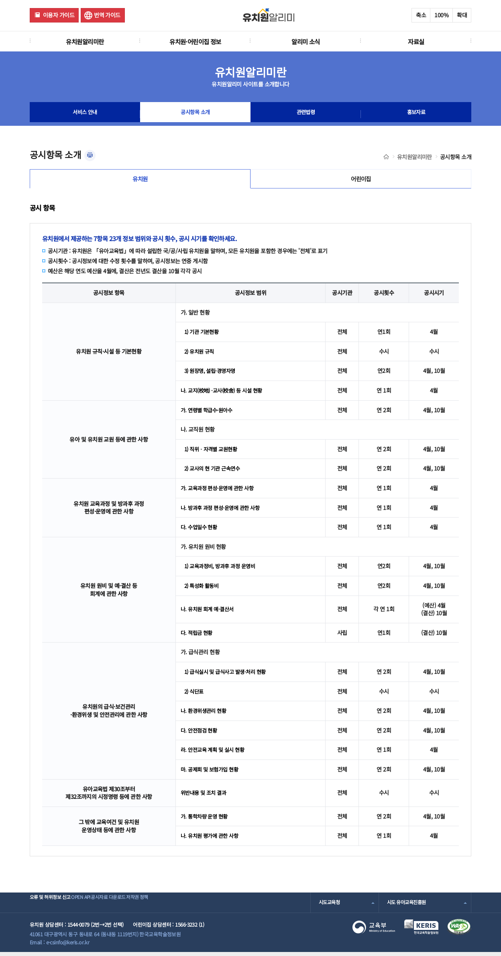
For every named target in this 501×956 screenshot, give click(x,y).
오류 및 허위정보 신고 (52, 906)
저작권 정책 (177, 906)
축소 (421, 15)
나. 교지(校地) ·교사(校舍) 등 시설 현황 (225, 394)
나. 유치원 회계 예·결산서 (209, 613)
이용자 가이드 (58, 15)
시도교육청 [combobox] (330, 906)
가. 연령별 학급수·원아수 (208, 413)
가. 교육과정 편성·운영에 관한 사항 (220, 491)
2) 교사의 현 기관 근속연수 (214, 472)
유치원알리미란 (85, 41)
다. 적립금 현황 (198, 636)
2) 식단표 (195, 695)
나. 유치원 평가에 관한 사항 (211, 839)
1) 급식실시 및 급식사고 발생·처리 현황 (228, 675)
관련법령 (306, 114)
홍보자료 (416, 114)
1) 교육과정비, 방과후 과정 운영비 (222, 570)
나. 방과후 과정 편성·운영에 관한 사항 (223, 511)
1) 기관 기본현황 (203, 336)
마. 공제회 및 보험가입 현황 (211, 773)
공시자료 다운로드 (135, 906)
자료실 (416, 41)
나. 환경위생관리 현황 (205, 714)
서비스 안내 (85, 114)
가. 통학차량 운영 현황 (206, 820)
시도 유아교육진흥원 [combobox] (408, 906)
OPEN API (95, 906)
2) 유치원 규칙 (200, 355)
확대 (462, 15)
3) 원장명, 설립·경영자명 (212, 375)
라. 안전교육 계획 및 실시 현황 (215, 753)
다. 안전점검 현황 (200, 734)
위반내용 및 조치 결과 (205, 796)
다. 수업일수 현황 (200, 531)
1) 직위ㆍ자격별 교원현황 (213, 452)
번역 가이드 (107, 15)
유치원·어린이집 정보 (195, 41)
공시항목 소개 (195, 114)
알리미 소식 (305, 41)
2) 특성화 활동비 (203, 589)
